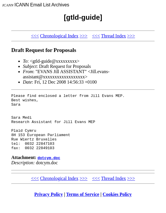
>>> (84, 35)
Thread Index (113, 35)
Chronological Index (59, 35)
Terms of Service (82, 205)
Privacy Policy (48, 205)
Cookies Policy (117, 205)
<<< (35, 35)
